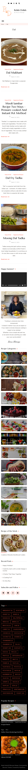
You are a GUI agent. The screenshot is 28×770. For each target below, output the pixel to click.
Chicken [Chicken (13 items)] (6, 633)
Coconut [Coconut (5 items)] (7, 637)
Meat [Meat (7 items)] (15, 659)
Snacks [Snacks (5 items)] (16, 682)
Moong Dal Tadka (14, 238)
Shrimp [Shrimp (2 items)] (6, 682)
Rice (7, 730)
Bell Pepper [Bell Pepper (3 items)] (17, 618)
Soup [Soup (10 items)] (6, 685)
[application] (14, 279)
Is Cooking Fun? (7, 577)
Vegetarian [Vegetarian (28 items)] (8, 693)
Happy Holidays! (8, 565)
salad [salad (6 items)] (6, 678)
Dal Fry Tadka (14, 178)
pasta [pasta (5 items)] (16, 663)
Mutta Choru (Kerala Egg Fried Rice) (12, 732)
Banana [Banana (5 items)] (6, 618)
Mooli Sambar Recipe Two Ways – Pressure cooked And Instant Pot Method (14, 108)
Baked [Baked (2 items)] (16, 614)
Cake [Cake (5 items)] (16, 625)
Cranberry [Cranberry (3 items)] (7, 644)
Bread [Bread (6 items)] (6, 622)
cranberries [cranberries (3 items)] (8, 640)
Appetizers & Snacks (7, 722)
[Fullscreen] (25, 285)
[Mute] (22, 285)
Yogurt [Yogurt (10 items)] (20, 693)
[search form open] (19, 3)
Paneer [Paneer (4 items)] (6, 663)
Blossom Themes (7, 767)
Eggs (2, 730)
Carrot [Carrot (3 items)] (6, 629)
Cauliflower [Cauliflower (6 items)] (18, 629)
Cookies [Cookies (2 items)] (17, 637)
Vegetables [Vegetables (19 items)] (19, 689)
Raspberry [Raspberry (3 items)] (7, 674)
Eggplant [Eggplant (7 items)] (18, 648)
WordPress (22, 767)
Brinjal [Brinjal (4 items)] (15, 622)
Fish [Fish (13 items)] (14, 652)
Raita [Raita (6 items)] (17, 670)
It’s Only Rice (6, 581)
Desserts (4, 552)
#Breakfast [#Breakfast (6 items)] (7, 610)
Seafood (17, 755)
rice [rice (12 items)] (17, 674)
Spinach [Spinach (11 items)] (7, 689)
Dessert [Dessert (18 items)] (7, 648)
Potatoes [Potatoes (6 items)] (7, 670)
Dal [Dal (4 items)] (17, 644)
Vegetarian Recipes (18, 69)
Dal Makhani (14, 72)
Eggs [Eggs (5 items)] (5, 652)
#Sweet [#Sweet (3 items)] (6, 614)
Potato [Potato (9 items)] (17, 667)
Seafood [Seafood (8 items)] (16, 678)
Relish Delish (20, 10)
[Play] (3, 285)
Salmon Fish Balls (6, 757)
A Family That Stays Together (12, 574)
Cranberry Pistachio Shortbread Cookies (13, 555)
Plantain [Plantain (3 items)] (6, 667)
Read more (4, 87)
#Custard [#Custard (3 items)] (20, 610)
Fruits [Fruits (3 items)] (6, 655)
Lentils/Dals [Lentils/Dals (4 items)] (17, 655)
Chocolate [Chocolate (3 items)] (18, 633)
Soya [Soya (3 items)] (14, 685)
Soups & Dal (8, 69)
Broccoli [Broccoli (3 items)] (7, 625)
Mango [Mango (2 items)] (6, 659)
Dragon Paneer (5, 724)
